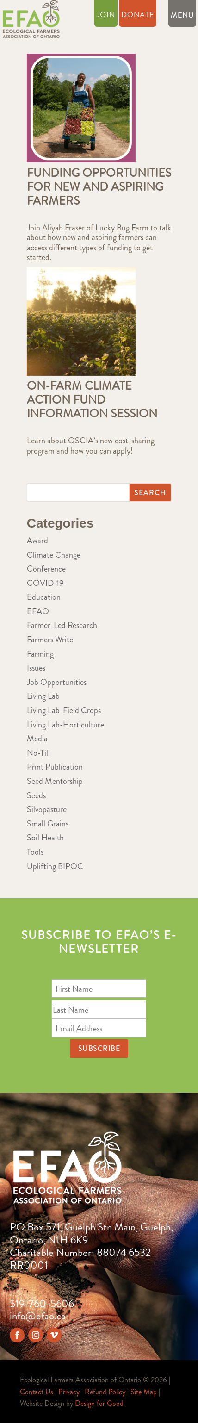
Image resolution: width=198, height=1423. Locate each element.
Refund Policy (105, 1391)
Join (106, 16)
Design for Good (99, 1403)
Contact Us (36, 1391)
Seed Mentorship (55, 781)
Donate (137, 16)
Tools (35, 852)
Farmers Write (50, 640)
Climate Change (53, 555)
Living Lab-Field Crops (64, 710)
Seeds (36, 795)
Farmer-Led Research (62, 625)
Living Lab (43, 696)
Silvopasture (47, 809)
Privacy (69, 1391)
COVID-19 (45, 583)
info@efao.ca (38, 1316)
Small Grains (47, 824)
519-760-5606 (42, 1303)
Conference (46, 569)
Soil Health (45, 838)
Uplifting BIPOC (55, 866)
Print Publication (55, 767)
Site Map (143, 1391)
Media (37, 739)
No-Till (38, 753)
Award (37, 540)
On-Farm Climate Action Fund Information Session (92, 400)
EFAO (38, 611)
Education (44, 597)
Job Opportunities (57, 682)
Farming (40, 654)
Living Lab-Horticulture (65, 725)
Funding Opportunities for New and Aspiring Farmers (99, 187)
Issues (36, 668)
